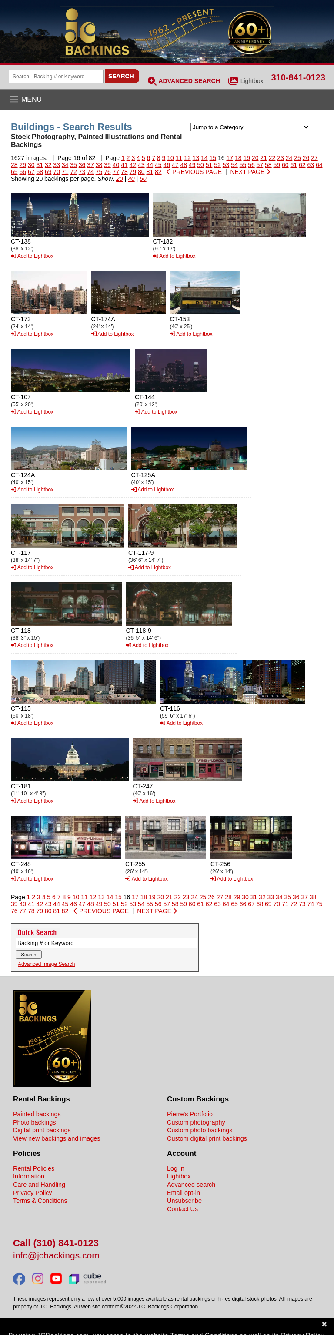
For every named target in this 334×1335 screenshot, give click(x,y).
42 (133, 164)
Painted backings (37, 1114)
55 (243, 164)
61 (293, 164)
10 (170, 157)
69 (48, 171)
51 (209, 164)
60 (285, 164)
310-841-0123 (298, 77)
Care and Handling (39, 1184)
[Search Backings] (56, 76)
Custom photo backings (199, 1130)
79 (133, 171)
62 (302, 164)
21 (263, 157)
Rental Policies (33, 1168)
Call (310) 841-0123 (56, 1243)
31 (39, 164)
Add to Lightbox (32, 256)
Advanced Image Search (46, 964)
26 (306, 157)
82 (158, 171)
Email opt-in (183, 1192)
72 (73, 171)
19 (246, 157)
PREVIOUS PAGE (194, 171)
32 (48, 164)
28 (14, 164)
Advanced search (191, 1184)
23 (280, 157)
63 (310, 164)
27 (314, 157)
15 (213, 157)
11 (179, 157)
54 (234, 164)
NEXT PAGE (250, 171)
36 (82, 164)
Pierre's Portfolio (190, 1114)
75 (99, 171)
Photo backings (34, 1122)
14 (204, 157)
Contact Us (182, 1208)
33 (56, 164)
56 (251, 164)
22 (272, 157)
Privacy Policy (32, 1192)
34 (65, 164)
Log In (175, 1168)
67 (31, 171)
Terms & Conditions (40, 1200)
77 (116, 171)
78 (124, 171)
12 (187, 157)
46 (166, 164)
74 (90, 171)
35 (73, 164)
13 (196, 157)
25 (297, 157)
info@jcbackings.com (56, 1256)
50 (200, 164)
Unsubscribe (184, 1200)
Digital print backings (42, 1130)
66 (22, 171)
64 (319, 164)
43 (141, 164)
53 (226, 164)
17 (229, 157)
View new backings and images (56, 1138)
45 (158, 164)
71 (65, 171)
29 (22, 164)
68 (39, 171)
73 (82, 171)
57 (260, 164)
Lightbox (252, 80)
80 (141, 171)
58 (268, 164)
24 (289, 157)
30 (31, 164)
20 (255, 157)
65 (14, 171)
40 (116, 164)
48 (183, 164)
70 (56, 171)
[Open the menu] (167, 100)
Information (28, 1176)
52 (217, 164)
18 (238, 157)
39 (107, 164)
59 (277, 164)
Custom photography (196, 1122)
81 (150, 171)
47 (175, 164)
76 (107, 171)
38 (99, 164)
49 (192, 164)
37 (90, 164)
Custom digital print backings (207, 1138)
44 (150, 164)
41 (124, 164)
